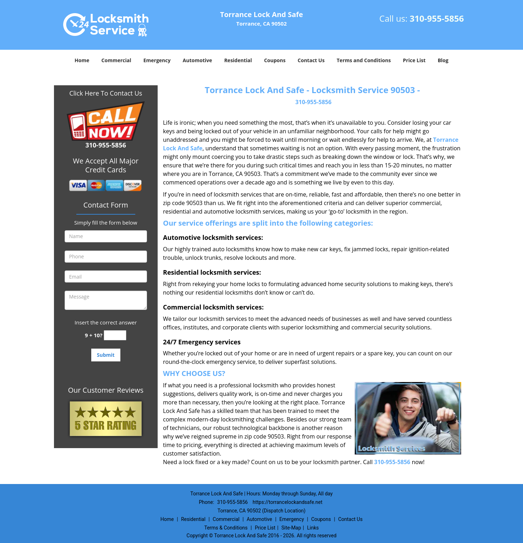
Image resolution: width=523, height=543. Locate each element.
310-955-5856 (437, 18)
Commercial (116, 60)
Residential (238, 60)
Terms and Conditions (364, 60)
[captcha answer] (115, 335)
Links (313, 528)
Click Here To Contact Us (105, 93)
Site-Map (291, 528)
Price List (414, 60)
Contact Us (311, 60)
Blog (443, 60)
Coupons (274, 60)
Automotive (197, 60)
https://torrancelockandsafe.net (287, 502)
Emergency (157, 60)
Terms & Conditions (225, 528)
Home (82, 60)
